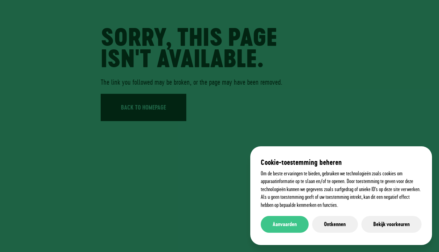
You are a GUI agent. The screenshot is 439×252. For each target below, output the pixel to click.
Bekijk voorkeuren (391, 224)
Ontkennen (335, 224)
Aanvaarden (285, 224)
